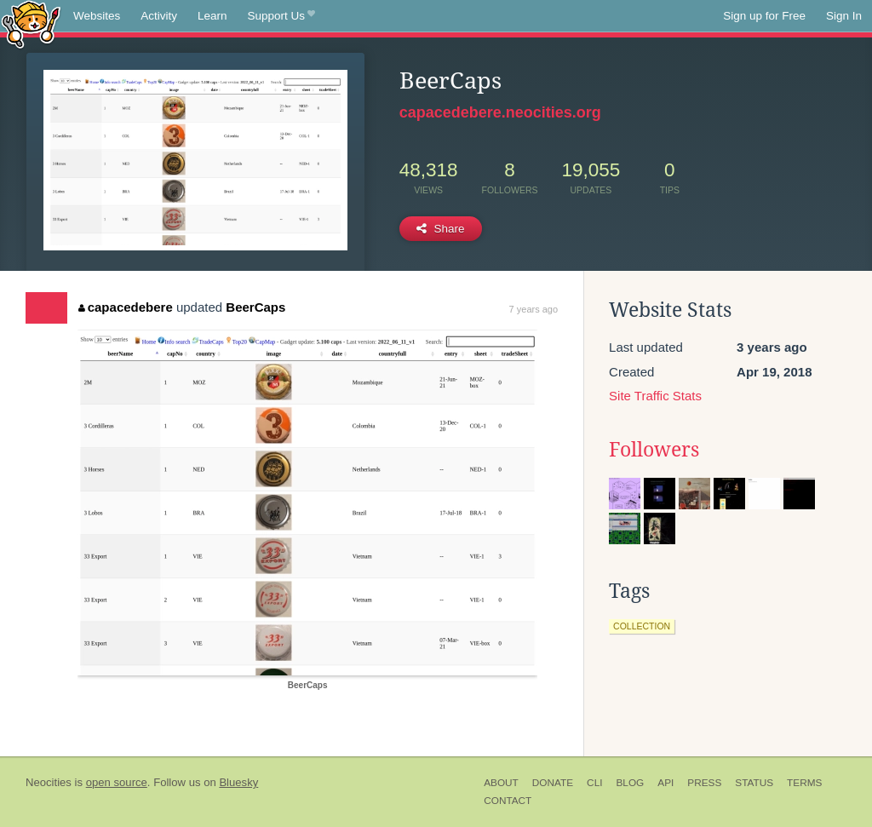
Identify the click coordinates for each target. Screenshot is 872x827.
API (665, 783)
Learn (212, 15)
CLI (594, 783)
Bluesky (238, 782)
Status (754, 783)
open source (116, 782)
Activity (159, 15)
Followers (654, 450)
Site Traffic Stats (655, 395)
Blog (630, 783)
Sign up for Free (764, 15)
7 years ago (533, 309)
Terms (804, 783)
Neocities (49, 782)
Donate (552, 783)
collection (641, 626)
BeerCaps (255, 307)
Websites (96, 15)
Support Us (281, 16)
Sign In (844, 15)
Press (704, 783)
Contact (507, 801)
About (501, 783)
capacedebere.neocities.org (500, 112)
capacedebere (125, 307)
